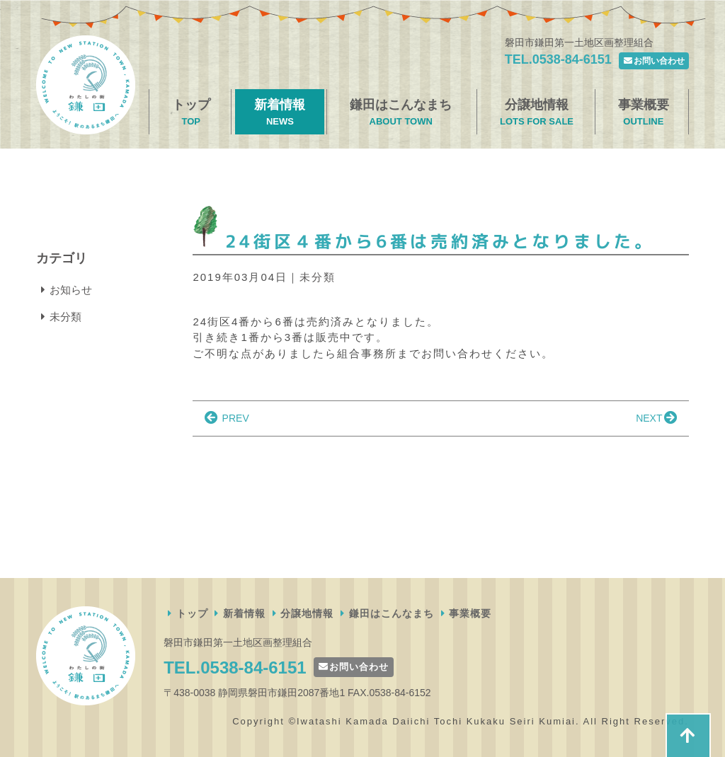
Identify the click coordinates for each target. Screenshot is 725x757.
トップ (191, 113)
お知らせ (64, 290)
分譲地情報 (536, 113)
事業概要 (643, 113)
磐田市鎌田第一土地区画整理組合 (85, 84)
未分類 (317, 277)
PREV (225, 418)
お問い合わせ (654, 61)
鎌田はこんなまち (401, 113)
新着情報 (279, 113)
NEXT (657, 418)
